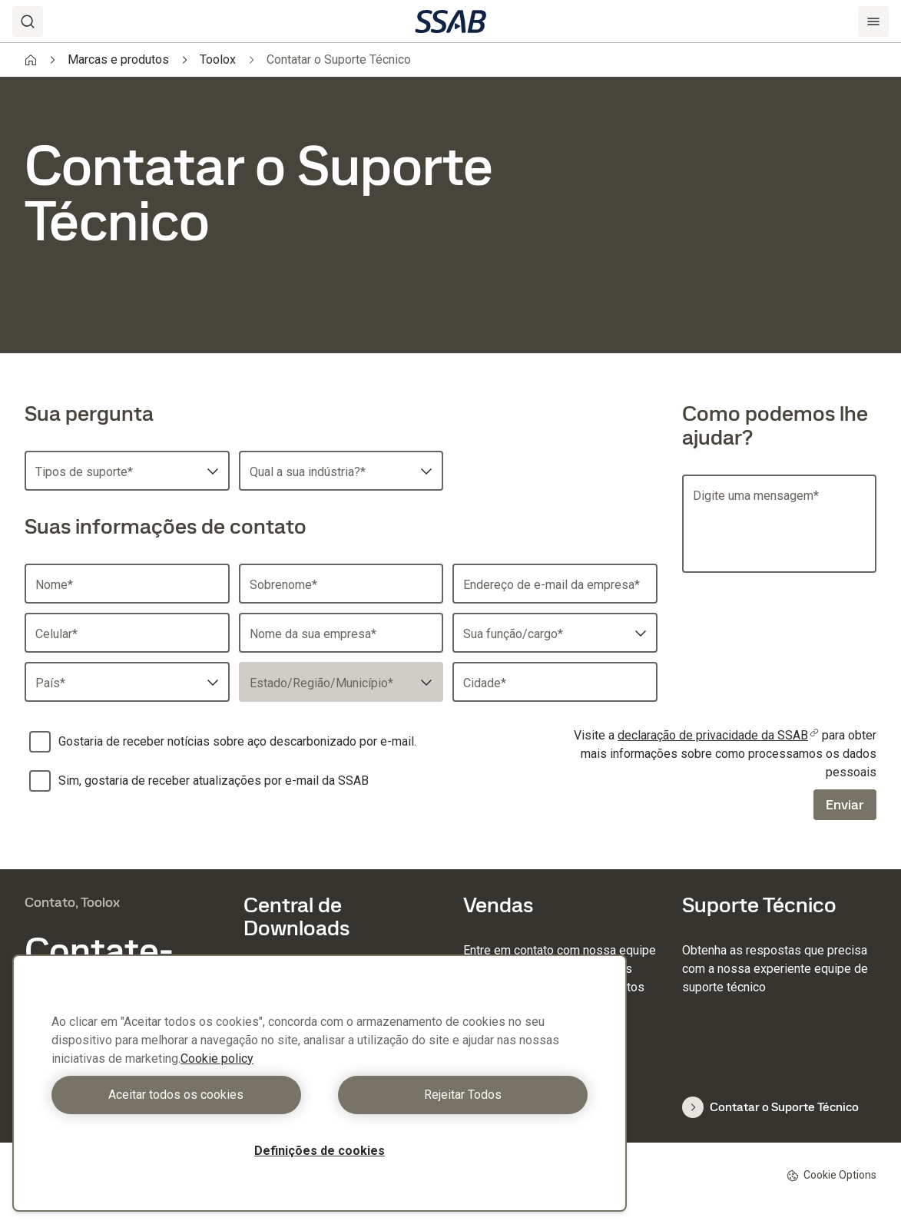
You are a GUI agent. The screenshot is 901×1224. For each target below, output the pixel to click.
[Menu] (873, 21)
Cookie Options (831, 1175)
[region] (319, 1083)
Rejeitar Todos (457, 1094)
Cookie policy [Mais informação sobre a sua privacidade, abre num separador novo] (217, 1058)
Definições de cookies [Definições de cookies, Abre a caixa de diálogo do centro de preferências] (319, 1150)
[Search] (27, 21)
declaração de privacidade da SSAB (718, 735)
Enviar (845, 804)
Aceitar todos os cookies (182, 1094)
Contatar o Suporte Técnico (770, 1107)
